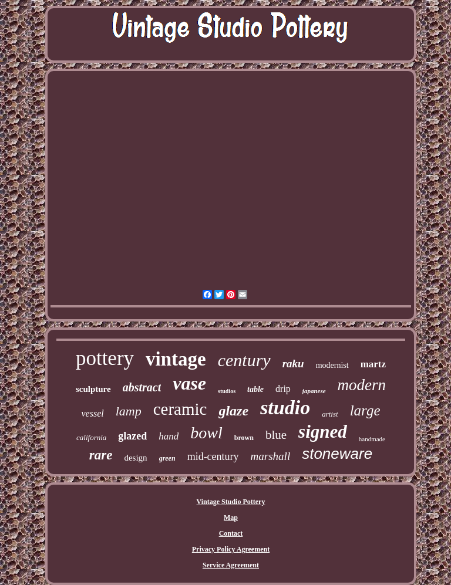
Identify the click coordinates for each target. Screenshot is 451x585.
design (135, 457)
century (244, 360)
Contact (231, 533)
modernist (332, 365)
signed (322, 431)
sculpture (93, 389)
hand (169, 436)
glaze (233, 410)
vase (189, 383)
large (365, 410)
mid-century (213, 456)
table (255, 389)
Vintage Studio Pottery (231, 502)
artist (330, 414)
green (167, 458)
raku (293, 363)
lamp (129, 411)
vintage (176, 359)
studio (285, 407)
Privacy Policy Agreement (231, 549)
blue (276, 435)
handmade (372, 438)
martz (373, 364)
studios (226, 391)
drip (283, 389)
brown (244, 438)
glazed (132, 436)
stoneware (337, 453)
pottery (105, 358)
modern (362, 385)
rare (101, 455)
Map (231, 517)
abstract (142, 387)
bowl (206, 433)
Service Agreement (231, 565)
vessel (92, 413)
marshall (271, 456)
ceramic (180, 409)
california (91, 437)
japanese (314, 390)
